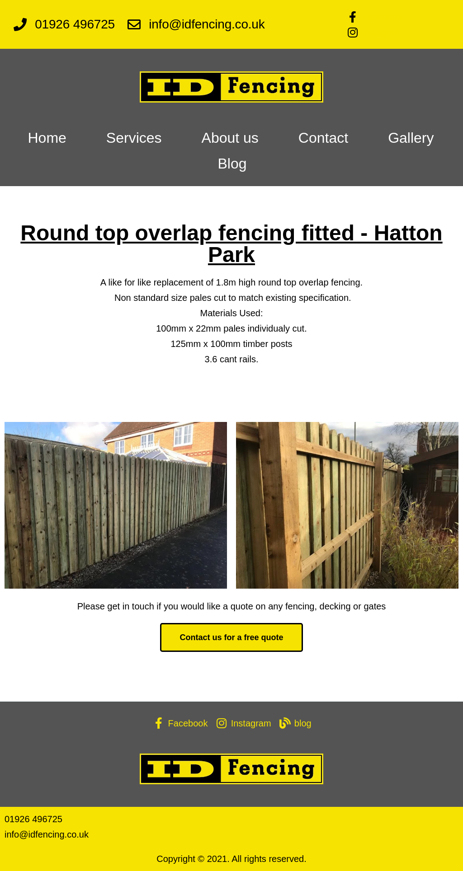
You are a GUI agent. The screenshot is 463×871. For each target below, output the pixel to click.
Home (47, 138)
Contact (323, 138)
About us (230, 138)
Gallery (411, 138)
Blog (231, 163)
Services (134, 138)
